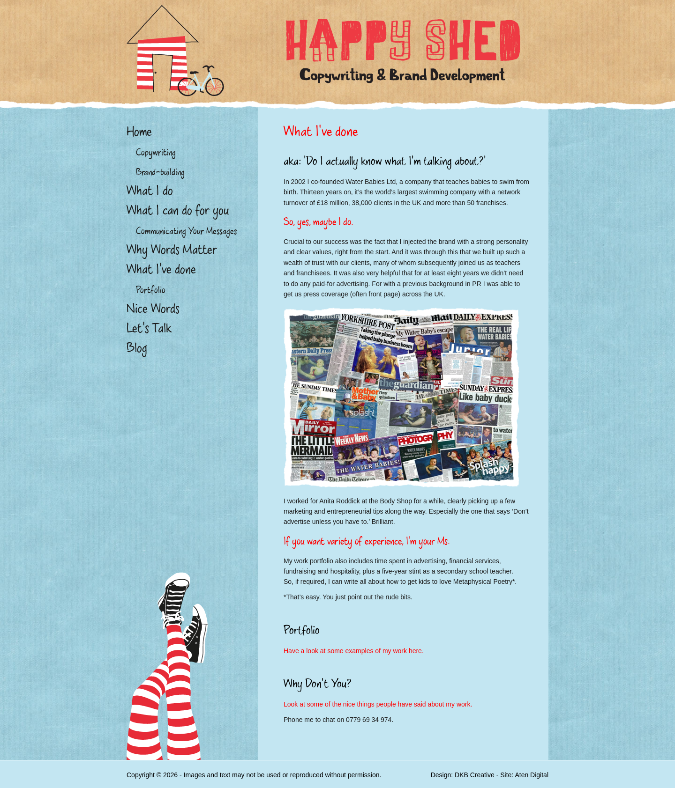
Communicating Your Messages (186, 231)
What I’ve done (161, 269)
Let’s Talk (149, 328)
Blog (137, 348)
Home (139, 131)
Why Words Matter (172, 249)
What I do (150, 190)
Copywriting (156, 152)
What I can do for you (178, 210)
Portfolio (150, 290)
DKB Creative (475, 775)
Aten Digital (531, 775)
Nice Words (153, 308)
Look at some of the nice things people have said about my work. (378, 704)
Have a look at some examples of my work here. (354, 651)
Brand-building (160, 172)
